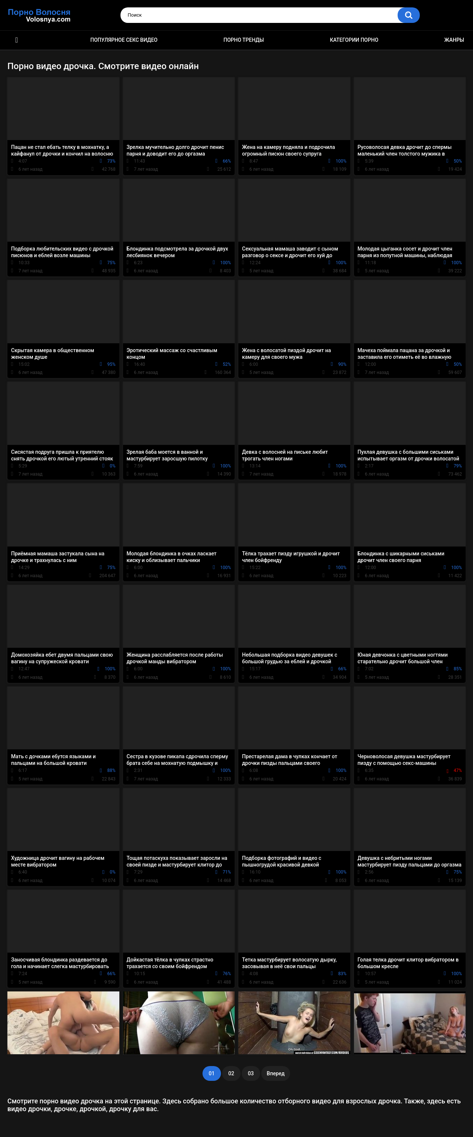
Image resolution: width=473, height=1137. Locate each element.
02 (231, 1073)
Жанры (454, 40)
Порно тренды (244, 40)
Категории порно (354, 40)
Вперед (276, 1073)
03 (251, 1073)
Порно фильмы (16, 40)
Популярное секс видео (124, 40)
